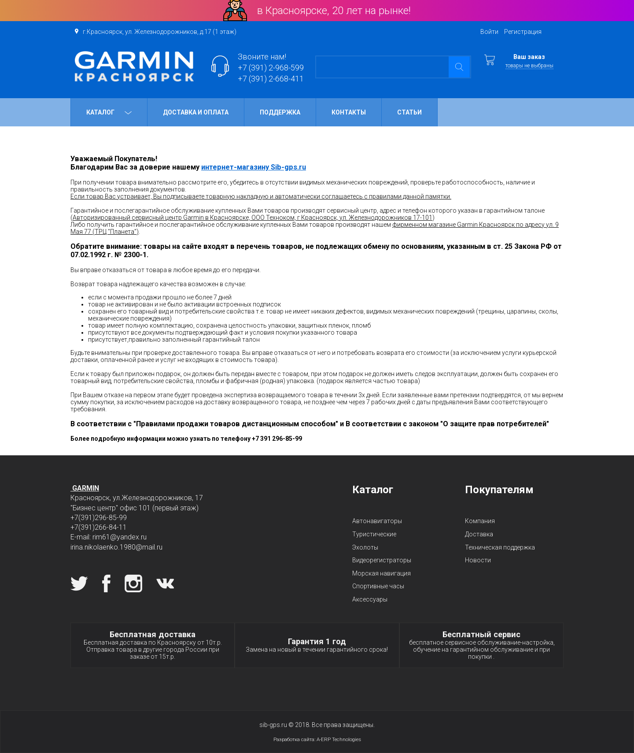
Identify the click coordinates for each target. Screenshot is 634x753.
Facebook (106, 583)
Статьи (409, 112)
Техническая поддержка (500, 547)
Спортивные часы (378, 586)
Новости (478, 560)
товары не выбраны (529, 66)
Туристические (374, 534)
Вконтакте (165, 583)
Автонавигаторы (377, 520)
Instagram (133, 583)
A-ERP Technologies (339, 739)
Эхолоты (365, 547)
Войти (489, 31)
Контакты (349, 112)
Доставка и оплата (196, 112)
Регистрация (523, 31)
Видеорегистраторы (381, 560)
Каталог (109, 112)
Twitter (79, 583)
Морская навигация (381, 573)
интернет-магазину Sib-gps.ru (253, 167)
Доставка (479, 534)
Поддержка (280, 112)
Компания (480, 520)
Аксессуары (369, 599)
